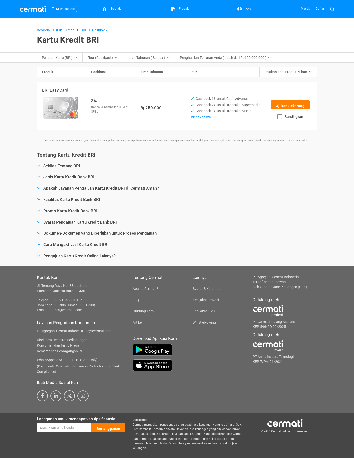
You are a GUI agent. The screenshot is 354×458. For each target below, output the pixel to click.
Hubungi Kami (143, 311)
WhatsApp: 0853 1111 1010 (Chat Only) (67, 360)
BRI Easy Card (55, 90)
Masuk (305, 8)
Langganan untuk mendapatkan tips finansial (76, 419)
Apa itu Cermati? (145, 288)
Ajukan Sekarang (290, 105)
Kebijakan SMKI (205, 311)
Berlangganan (108, 428)
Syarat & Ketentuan (207, 288)
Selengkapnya (200, 117)
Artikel (137, 322)
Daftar (320, 8)
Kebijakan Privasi (206, 300)
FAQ (136, 300)
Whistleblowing (204, 322)
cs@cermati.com (69, 310)
